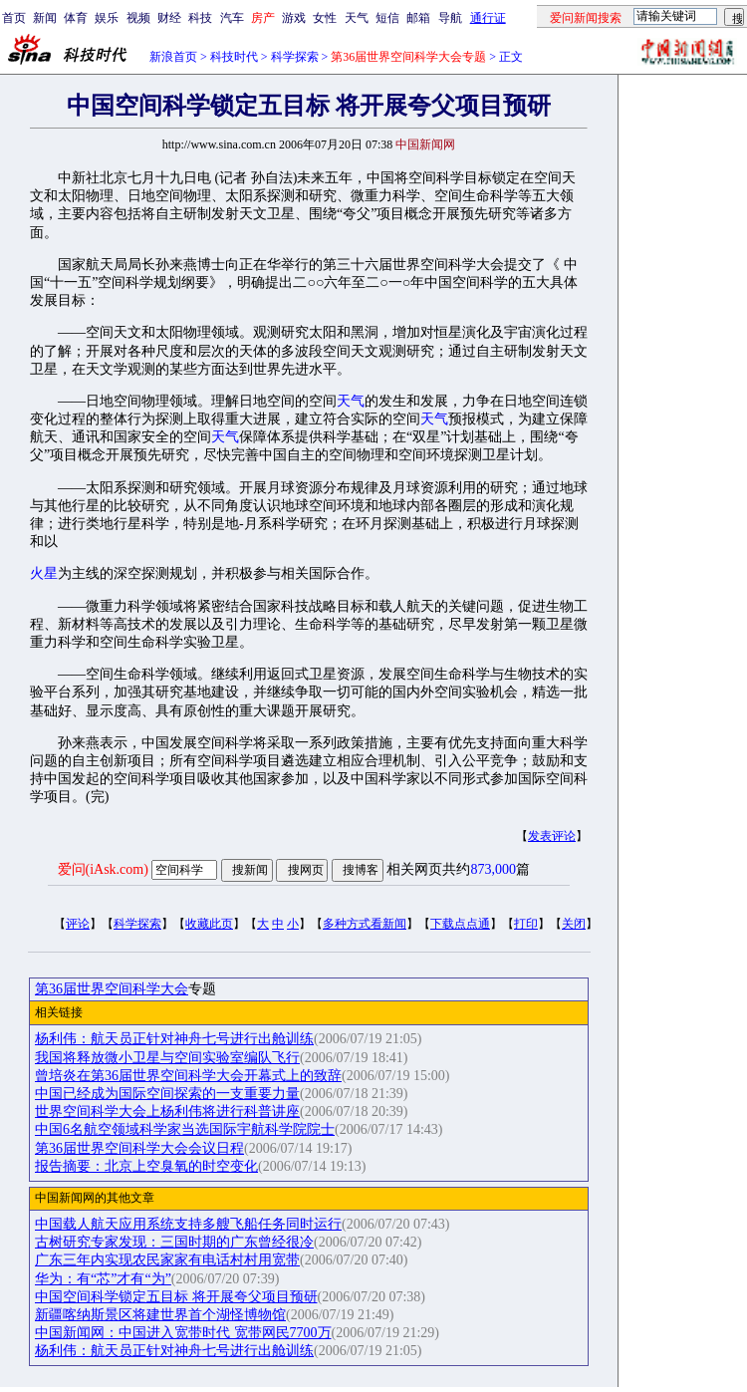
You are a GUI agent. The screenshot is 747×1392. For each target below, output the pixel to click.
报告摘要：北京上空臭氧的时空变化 (146, 1166)
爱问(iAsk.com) (103, 869)
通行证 (488, 18)
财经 (169, 18)
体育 (76, 18)
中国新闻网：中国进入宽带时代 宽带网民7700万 (183, 1332)
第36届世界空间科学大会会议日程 (139, 1148)
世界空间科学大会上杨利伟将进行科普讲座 (167, 1111)
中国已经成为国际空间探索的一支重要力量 (167, 1093)
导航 (450, 18)
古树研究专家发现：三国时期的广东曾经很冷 (174, 1242)
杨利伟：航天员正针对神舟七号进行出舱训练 (174, 1038)
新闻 (45, 18)
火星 (44, 573)
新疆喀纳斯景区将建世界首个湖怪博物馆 (160, 1314)
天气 (357, 18)
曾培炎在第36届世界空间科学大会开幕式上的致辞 (188, 1075)
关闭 (574, 924)
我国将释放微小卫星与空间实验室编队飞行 (167, 1057)
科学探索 (295, 57)
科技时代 (234, 57)
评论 (78, 924)
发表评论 (552, 836)
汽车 (232, 18)
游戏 (294, 18)
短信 (387, 18)
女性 (325, 18)
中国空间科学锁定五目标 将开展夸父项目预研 (176, 1296)
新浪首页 (173, 57)
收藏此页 (209, 924)
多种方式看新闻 (364, 924)
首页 (14, 18)
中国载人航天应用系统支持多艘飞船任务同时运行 (188, 1224)
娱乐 (107, 18)
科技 (200, 18)
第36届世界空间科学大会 (111, 988)
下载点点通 (460, 924)
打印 (526, 924)
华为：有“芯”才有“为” (103, 1278)
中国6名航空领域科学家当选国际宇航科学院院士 (185, 1129)
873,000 (493, 869)
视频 (138, 18)
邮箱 (418, 18)
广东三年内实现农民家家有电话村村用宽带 (167, 1260)
